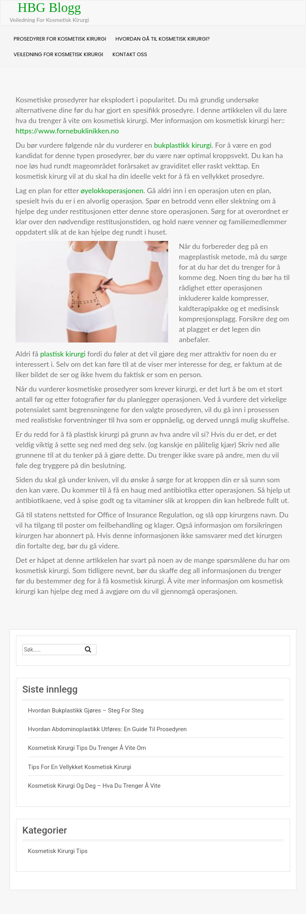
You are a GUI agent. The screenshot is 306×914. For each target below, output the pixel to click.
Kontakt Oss (129, 54)
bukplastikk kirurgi (182, 145)
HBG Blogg (49, 7)
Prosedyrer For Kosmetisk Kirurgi (60, 39)
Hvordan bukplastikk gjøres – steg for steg (85, 710)
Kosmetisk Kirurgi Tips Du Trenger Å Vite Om (87, 748)
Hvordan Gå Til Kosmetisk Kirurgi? (163, 39)
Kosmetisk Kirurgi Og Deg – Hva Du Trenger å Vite (94, 785)
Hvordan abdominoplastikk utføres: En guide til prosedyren (107, 729)
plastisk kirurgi (63, 353)
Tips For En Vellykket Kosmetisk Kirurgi (79, 767)
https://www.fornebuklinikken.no (67, 130)
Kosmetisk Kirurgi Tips (58, 851)
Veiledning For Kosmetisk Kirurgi (58, 54)
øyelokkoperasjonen (111, 190)
